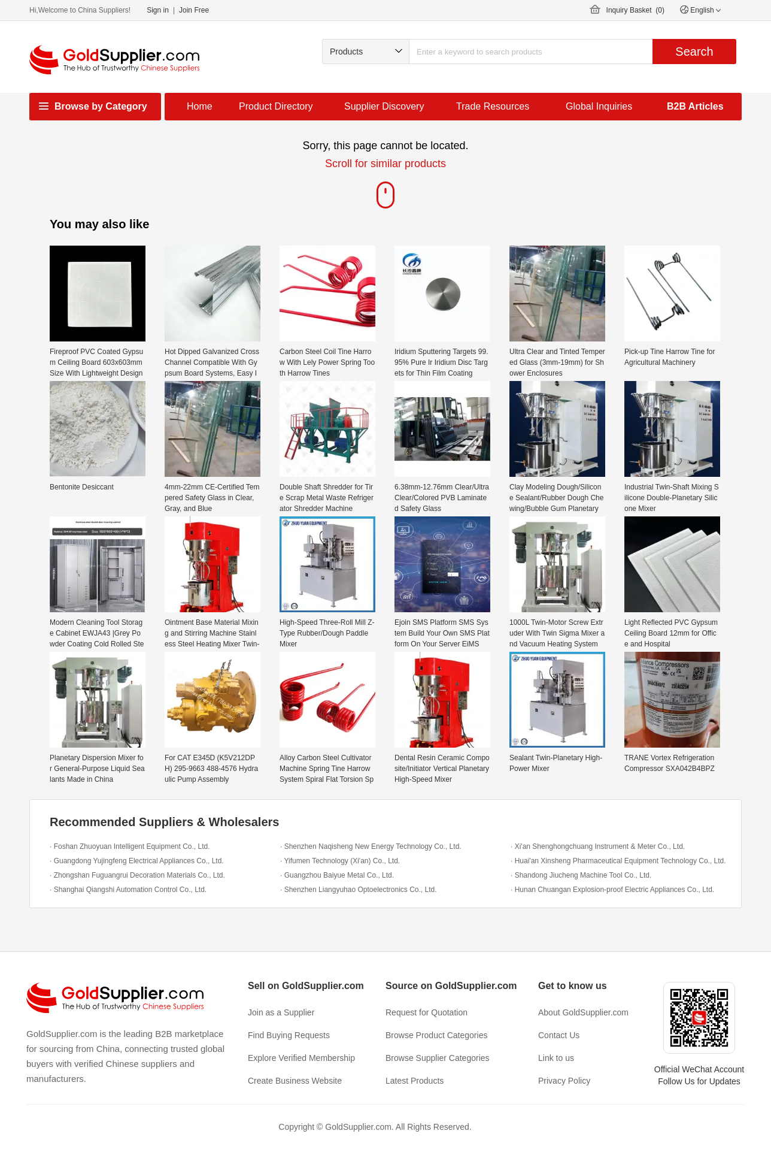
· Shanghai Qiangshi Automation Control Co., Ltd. (128, 889)
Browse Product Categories (436, 1035)
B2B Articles (695, 106)
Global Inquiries (599, 106)
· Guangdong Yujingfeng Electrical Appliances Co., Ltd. (137, 861)
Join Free (194, 10)
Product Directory (276, 106)
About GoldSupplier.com (583, 1012)
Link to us (556, 1058)
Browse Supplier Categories (438, 1058)
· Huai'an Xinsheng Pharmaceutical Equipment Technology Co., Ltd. (618, 861)
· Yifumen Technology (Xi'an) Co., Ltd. (340, 861)
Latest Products (415, 1080)
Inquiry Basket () (635, 10)
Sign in (158, 10)
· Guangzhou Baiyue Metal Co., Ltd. (337, 875)
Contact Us (558, 1035)
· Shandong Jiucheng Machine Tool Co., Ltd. (581, 875)
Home (200, 106)
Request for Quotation (427, 1012)
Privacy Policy (564, 1080)
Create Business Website (295, 1080)
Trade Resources (492, 106)
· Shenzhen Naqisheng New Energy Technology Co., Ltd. (371, 846)
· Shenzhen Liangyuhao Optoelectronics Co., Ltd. (358, 889)
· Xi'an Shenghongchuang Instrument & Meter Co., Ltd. (598, 846)
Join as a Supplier (281, 1012)
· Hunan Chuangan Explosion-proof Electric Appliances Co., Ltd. (612, 889)
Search (694, 51)
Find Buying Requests (289, 1035)
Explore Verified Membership (301, 1058)
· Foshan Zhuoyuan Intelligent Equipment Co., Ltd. (130, 846)
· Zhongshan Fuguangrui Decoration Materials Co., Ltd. (137, 875)
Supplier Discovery (384, 106)
